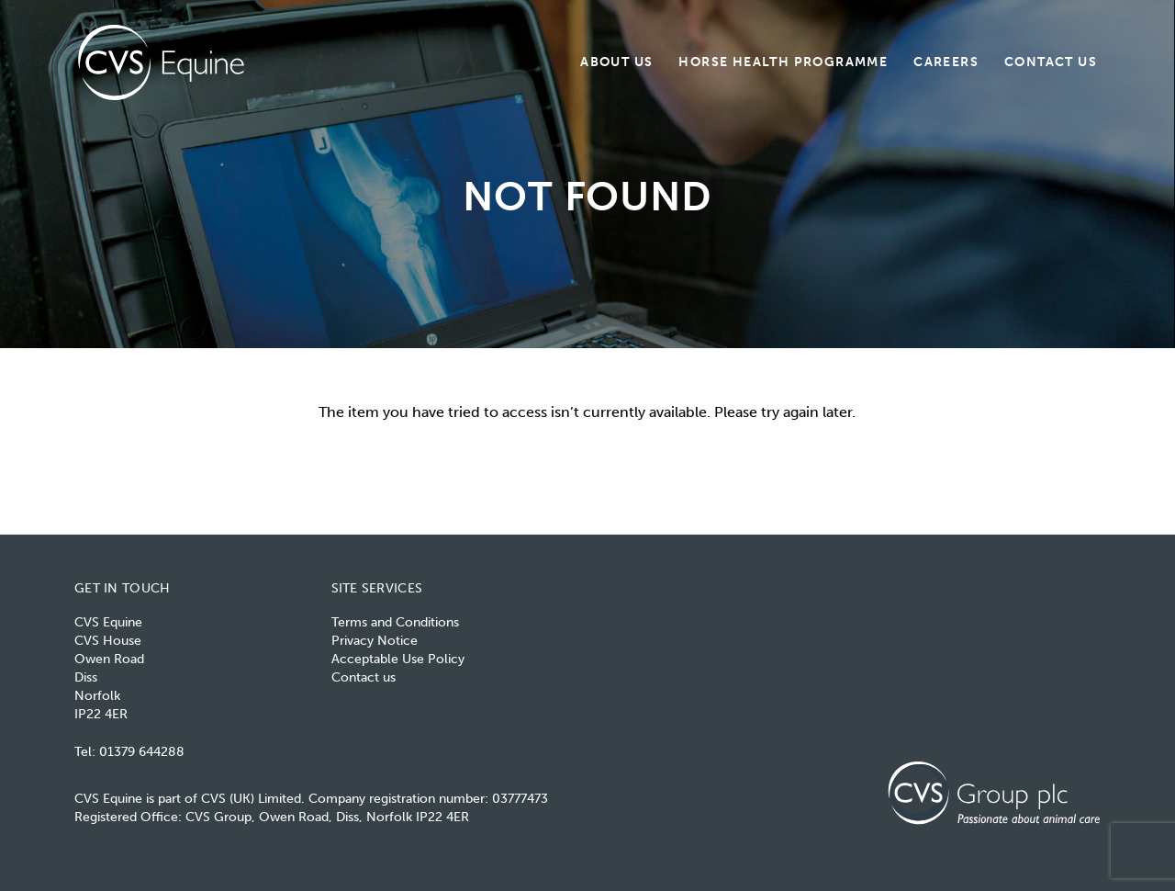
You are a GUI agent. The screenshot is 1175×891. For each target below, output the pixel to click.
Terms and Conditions (395, 622)
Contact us (1050, 61)
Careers (946, 61)
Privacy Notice (374, 641)
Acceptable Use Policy (397, 659)
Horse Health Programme (783, 61)
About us (616, 61)
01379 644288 (142, 752)
